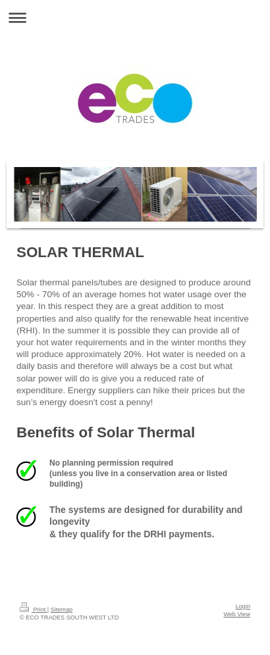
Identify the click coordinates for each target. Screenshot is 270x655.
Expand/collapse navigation (135, 17)
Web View (236, 614)
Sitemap (61, 609)
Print (33, 609)
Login (243, 606)
